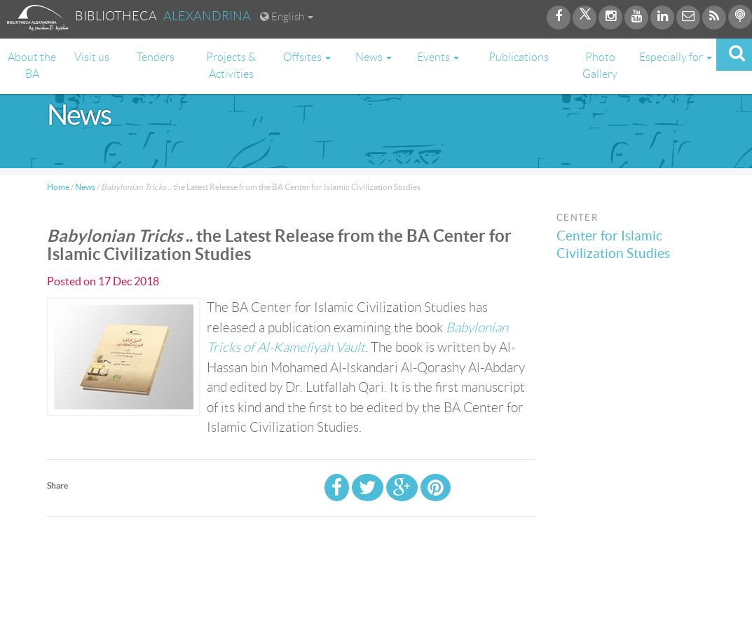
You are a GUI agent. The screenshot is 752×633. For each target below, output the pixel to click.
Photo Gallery (599, 65)
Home (58, 186)
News (85, 186)
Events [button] (438, 57)
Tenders (156, 57)
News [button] (373, 57)
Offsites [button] (307, 57)
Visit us (91, 57)
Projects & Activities (231, 65)
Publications (518, 57)
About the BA (32, 65)
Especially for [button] (675, 57)
